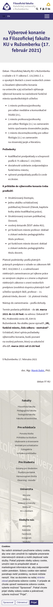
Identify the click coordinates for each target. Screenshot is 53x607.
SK (4, 16)
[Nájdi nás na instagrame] (46, 8)
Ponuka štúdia (26, 433)
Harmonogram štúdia (26, 476)
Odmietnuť (22, 602)
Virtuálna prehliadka (26, 453)
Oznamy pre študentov (26, 468)
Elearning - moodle (26, 480)
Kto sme (26, 495)
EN (8, 16)
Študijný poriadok (26, 472)
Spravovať (8, 602)
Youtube (27, 541)
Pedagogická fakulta (26, 410)
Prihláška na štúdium (27, 437)
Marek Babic (37, 370)
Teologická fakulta (26, 414)
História (26, 499)
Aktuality (26, 526)
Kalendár (26, 529)
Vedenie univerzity (26, 503)
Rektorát (26, 507)
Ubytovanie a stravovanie (26, 441)
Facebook (26, 533)
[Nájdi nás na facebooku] (40, 8)
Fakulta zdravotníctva (26, 418)
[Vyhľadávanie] (37, 8)
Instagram (26, 537)
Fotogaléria (26, 449)
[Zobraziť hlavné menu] (46, 16)
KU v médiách (26, 510)
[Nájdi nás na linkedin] (49, 8)
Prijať (34, 602)
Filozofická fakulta (26, 406)
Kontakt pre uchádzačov (26, 445)
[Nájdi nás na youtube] (43, 8)
